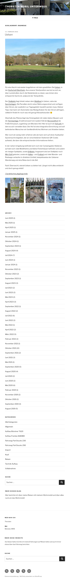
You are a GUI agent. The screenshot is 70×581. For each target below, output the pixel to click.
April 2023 (9, 302)
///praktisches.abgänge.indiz (16, 174)
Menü (35, 18)
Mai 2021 (8, 362)
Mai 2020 (9, 385)
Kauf (7, 455)
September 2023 (12, 278)
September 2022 (12, 306)
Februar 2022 (10, 339)
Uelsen (9, 34)
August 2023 (10, 283)
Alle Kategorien (11, 422)
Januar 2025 (10, 232)
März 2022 (9, 334)
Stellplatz (12, 101)
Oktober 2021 (10, 348)
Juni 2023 (9, 292)
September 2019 (12, 404)
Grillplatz (31, 152)
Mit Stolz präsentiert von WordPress (31, 576)
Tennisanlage (13, 121)
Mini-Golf (9, 154)
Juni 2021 (9, 357)
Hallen (30, 154)
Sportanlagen (10, 104)
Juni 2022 (9, 320)
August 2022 (10, 311)
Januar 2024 (10, 265)
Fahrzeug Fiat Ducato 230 (15, 441)
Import (8, 450)
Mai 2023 (9, 297)
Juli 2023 (8, 288)
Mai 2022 (9, 325)
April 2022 (9, 330)
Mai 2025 (9, 223)
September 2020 (12, 367)
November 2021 (11, 344)
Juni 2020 (9, 381)
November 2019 (11, 395)
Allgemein (9, 427)
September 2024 (12, 246)
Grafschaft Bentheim (16, 90)
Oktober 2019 (10, 399)
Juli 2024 (8, 255)
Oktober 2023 (11, 274)
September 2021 (11, 353)
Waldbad (37, 101)
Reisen (7, 459)
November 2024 (11, 237)
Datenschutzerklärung (11, 576)
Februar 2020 (10, 390)
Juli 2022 (8, 316)
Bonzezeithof (52, 121)
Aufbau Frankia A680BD (15, 436)
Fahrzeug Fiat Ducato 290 (15, 445)
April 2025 (9, 227)
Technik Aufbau (11, 464)
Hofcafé (58, 124)
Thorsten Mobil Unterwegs (26, 6)
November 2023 (11, 269)
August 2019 (10, 409)
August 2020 (10, 371)
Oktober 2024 (11, 241)
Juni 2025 (9, 218)
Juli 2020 (8, 376)
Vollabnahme (10, 468)
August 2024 (10, 251)
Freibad (41, 154)
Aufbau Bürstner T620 (14, 431)
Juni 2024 (9, 260)
